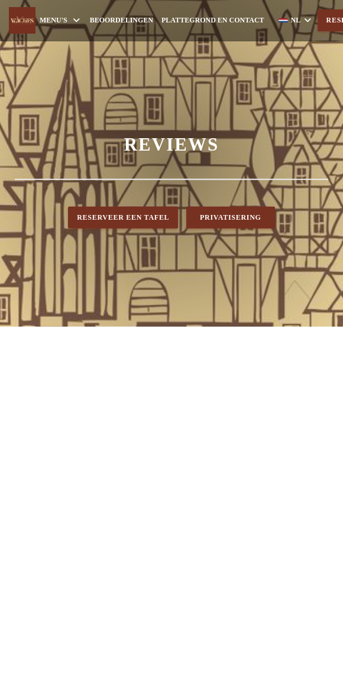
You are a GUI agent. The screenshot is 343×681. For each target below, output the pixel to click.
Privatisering (230, 217)
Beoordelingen (121, 20)
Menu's (61, 20)
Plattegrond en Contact (212, 20)
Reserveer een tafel (123, 217)
